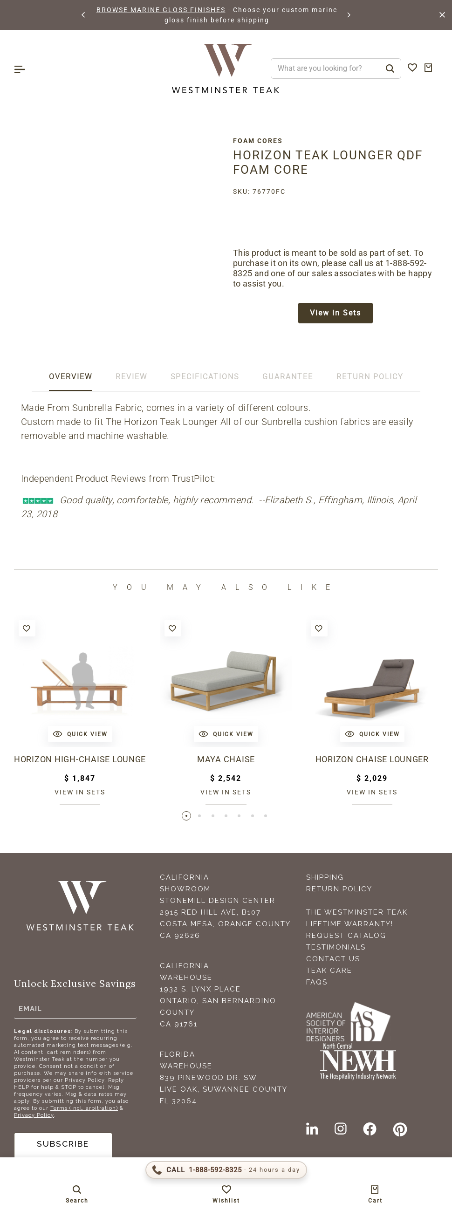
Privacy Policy (34, 1117)
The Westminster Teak (357, 914)
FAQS (317, 984)
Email (30, 1010)
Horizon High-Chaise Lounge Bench (80, 760)
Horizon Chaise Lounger (372, 760)
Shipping (325, 879)
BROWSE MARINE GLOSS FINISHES (161, 10)
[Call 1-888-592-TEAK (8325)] (226, 1170)
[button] (84, 15)
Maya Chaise (226, 760)
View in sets (80, 793)
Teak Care (329, 972)
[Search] (390, 68)
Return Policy (339, 891)
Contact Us (333, 961)
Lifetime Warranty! (349, 926)
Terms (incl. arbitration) (84, 1110)
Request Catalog (346, 937)
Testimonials (336, 949)
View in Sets (335, 313)
